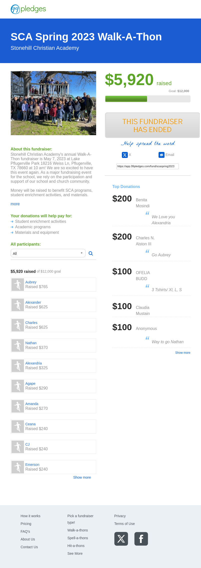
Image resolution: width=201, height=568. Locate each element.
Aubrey (30, 282)
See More (75, 553)
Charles (31, 323)
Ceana (30, 424)
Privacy (120, 516)
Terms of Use (124, 524)
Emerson (32, 465)
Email (166, 155)
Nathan (30, 343)
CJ (27, 444)
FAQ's (25, 531)
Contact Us (29, 547)
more (15, 204)
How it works (30, 516)
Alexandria (33, 363)
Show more (82, 477)
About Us (28, 539)
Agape (30, 384)
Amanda (31, 404)
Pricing (26, 524)
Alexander (33, 302)
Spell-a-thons (77, 538)
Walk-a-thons (77, 530)
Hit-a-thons (75, 546)
